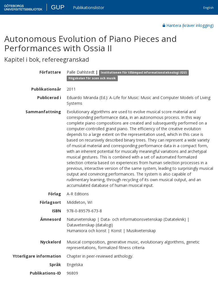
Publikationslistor (88, 7)
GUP (57, 7)
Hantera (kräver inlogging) (188, 25)
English (208, 7)
